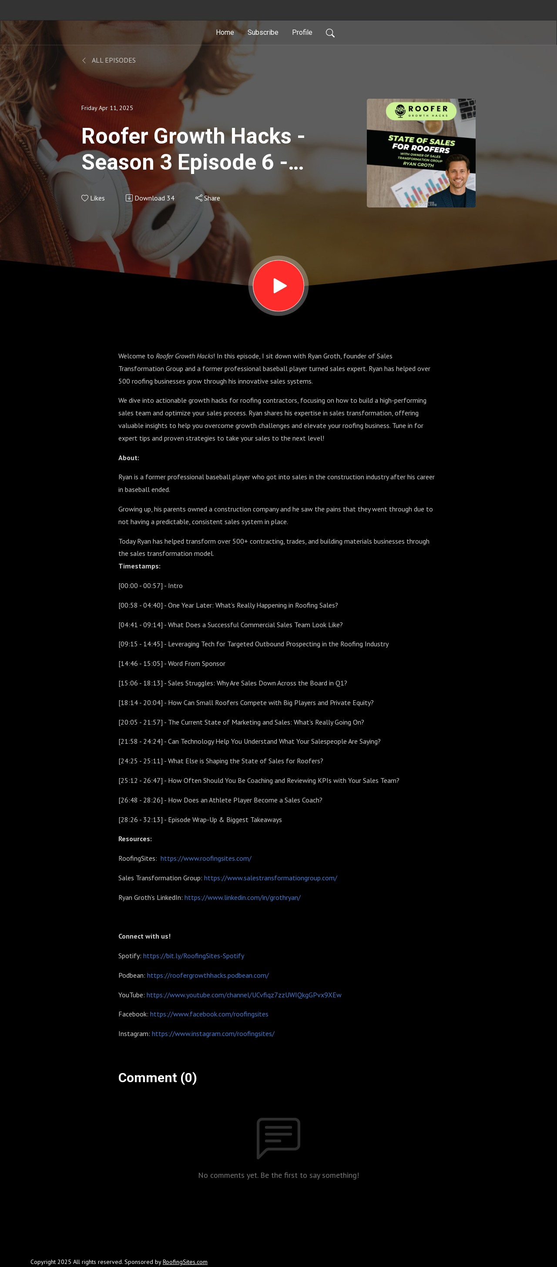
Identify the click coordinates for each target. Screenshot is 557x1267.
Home (225, 32)
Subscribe (263, 32)
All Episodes (108, 60)
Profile (302, 32)
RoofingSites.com (185, 1262)
